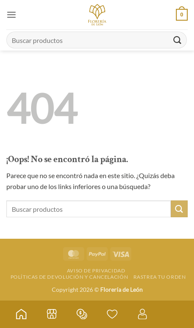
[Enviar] (177, 40)
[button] (11, 14)
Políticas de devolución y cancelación (69, 277)
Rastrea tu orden (159, 277)
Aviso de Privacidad (96, 270)
